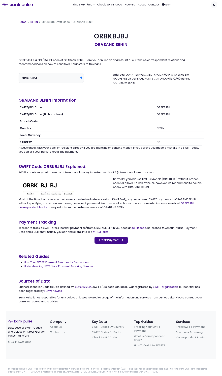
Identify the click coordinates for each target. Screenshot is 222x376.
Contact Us (57, 332)
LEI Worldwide (53, 291)
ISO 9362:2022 (83, 287)
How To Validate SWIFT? (149, 345)
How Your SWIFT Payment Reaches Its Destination (56, 262)
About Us (56, 327)
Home (22, 22)
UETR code (139, 228)
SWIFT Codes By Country (108, 327)
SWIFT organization (165, 287)
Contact (153, 4)
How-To (130, 4)
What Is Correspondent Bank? (149, 338)
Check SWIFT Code (109, 4)
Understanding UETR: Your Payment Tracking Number (58, 266)
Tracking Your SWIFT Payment (147, 329)
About (142, 4)
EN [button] (165, 4)
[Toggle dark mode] (214, 4)
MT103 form (100, 232)
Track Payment (111, 240)
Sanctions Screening (189, 332)
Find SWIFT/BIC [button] (83, 4)
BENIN (34, 22)
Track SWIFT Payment (190, 327)
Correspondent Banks (190, 337)
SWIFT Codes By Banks (106, 332)
